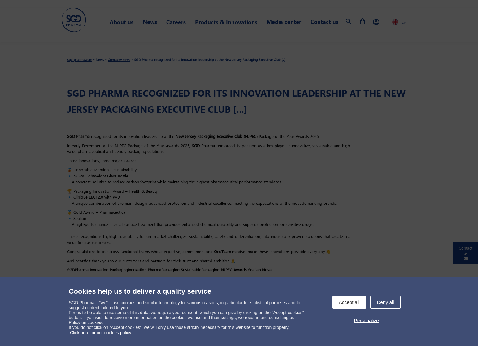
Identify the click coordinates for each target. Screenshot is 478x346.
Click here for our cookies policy (100, 332)
